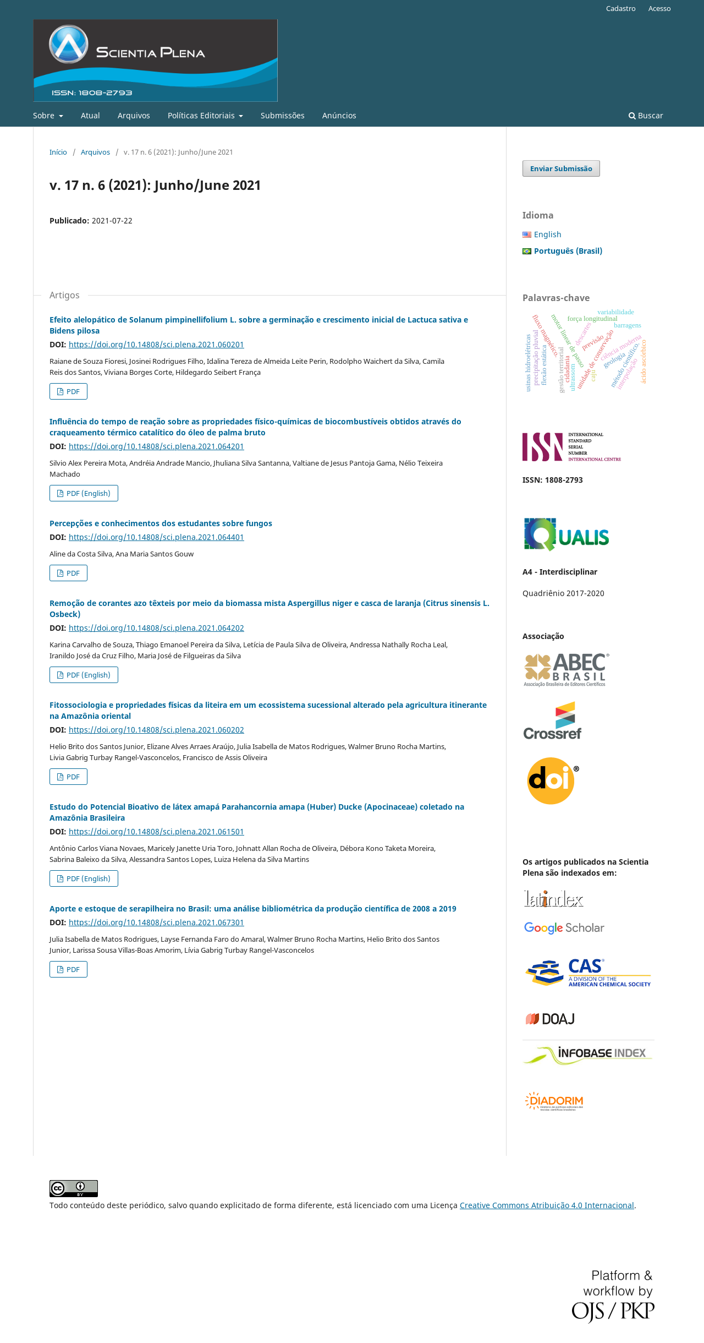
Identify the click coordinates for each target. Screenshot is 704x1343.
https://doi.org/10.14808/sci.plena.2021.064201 (156, 446)
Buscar (646, 115)
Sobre (45, 115)
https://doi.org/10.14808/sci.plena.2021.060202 (156, 729)
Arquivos (134, 115)
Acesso (659, 8)
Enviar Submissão (561, 168)
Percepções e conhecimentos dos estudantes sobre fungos (161, 523)
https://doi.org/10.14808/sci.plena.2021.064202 (156, 628)
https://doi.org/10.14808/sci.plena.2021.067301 (156, 922)
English (548, 234)
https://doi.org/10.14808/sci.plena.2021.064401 (156, 537)
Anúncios (339, 115)
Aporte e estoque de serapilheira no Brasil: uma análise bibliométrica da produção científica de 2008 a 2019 (253, 908)
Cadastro (621, 8)
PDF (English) (88, 493)
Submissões (283, 115)
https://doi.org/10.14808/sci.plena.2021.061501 (156, 831)
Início (58, 152)
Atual (90, 115)
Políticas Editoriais (202, 115)
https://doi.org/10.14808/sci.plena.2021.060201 (156, 344)
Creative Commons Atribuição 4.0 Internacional (547, 1205)
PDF (72, 391)
